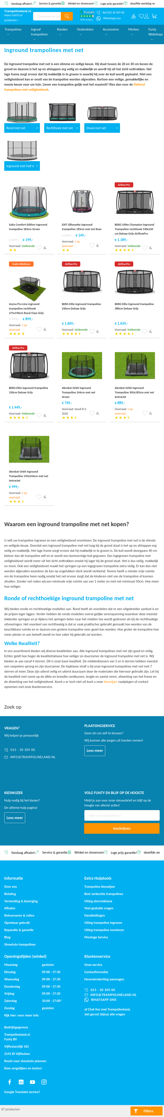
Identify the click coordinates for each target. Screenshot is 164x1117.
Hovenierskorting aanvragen (104, 979)
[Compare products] (133, 16)
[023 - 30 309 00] (30, 750)
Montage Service (96, 937)
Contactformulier (96, 972)
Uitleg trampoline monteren (104, 930)
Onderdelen (85, 31)
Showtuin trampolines (20, 944)
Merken (133, 31)
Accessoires (111, 31)
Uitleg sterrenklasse (98, 901)
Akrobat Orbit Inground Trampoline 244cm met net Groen (78, 392)
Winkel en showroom (81, 3)
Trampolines (13, 31)
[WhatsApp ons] (109, 18)
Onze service (93, 965)
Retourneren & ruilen (19, 915)
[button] (39, 247)
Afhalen (9, 908)
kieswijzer (110, 682)
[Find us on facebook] (9, 1082)
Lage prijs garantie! (112, 3)
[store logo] (17, 11)
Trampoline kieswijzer (99, 887)
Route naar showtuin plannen (25, 1061)
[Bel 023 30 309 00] (110, 12)
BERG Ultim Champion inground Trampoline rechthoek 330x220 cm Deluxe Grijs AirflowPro (134, 229)
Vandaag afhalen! (21, 3)
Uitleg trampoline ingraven (103, 923)
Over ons (10, 887)
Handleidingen (94, 915)
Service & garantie (50, 3)
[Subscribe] (122, 828)
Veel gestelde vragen (98, 908)
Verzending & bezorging (21, 901)
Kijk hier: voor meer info (21, 1015)
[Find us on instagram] (44, 1082)
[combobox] (47, 16)
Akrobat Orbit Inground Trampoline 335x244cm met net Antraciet (28, 476)
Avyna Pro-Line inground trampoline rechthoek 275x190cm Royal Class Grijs (26, 308)
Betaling (10, 894)
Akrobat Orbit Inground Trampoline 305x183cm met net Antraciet (134, 392)
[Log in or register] (146, 16)
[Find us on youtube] (32, 1082)
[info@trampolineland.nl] (30, 757)
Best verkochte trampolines (103, 894)
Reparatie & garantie (19, 930)
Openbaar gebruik (17, 923)
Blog (7, 937)
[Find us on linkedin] (21, 1082)
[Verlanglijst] (141, 16)
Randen (62, 31)
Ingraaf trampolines (39, 33)
